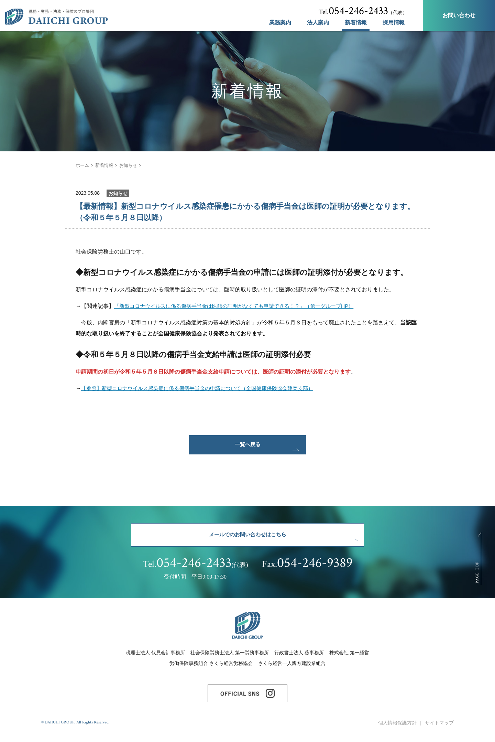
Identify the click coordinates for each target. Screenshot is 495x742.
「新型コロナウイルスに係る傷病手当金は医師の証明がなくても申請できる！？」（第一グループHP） (241, 306)
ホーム (83, 165)
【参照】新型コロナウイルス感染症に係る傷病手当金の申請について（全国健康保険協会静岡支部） (205, 388)
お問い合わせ (458, 15)
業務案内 (280, 22)
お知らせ (131, 165)
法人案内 (318, 22)
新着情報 (356, 22)
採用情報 (394, 22)
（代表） (363, 11)
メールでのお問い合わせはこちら (247, 539)
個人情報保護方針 (397, 731)
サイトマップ (439, 731)
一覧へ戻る (247, 446)
